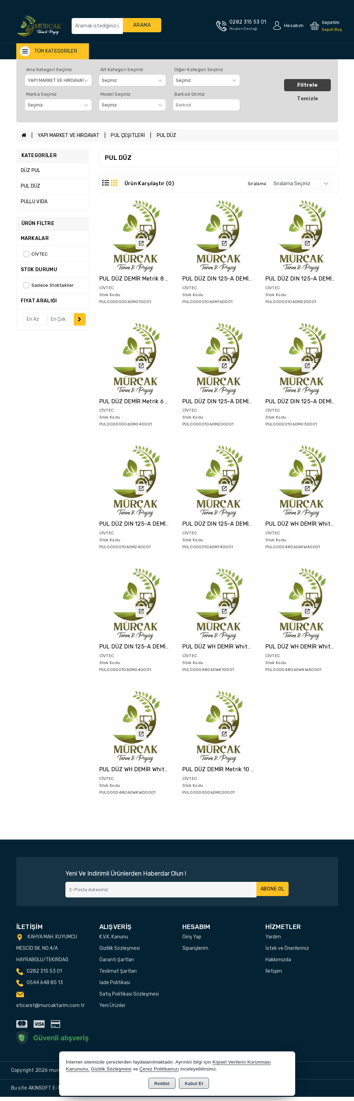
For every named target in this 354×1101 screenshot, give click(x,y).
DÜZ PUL (30, 170)
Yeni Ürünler (112, 1009)
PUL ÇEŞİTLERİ (128, 135)
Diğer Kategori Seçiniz (199, 69)
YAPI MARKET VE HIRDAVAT (68, 135)
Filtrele (307, 85)
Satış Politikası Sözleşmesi (129, 998)
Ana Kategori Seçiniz (49, 69)
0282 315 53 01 (44, 975)
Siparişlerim (195, 952)
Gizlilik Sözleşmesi (119, 952)
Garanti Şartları (116, 963)
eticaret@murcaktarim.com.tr (50, 1009)
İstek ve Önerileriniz (287, 952)
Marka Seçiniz (41, 94)
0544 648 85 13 (45, 986)
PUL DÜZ (166, 135)
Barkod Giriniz (189, 94)
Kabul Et (194, 1083)
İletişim (273, 975)
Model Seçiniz (115, 94)
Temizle (307, 98)
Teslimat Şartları (118, 975)
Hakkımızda (278, 963)
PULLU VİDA (34, 202)
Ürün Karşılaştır (149, 184)
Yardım (273, 941)
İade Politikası (114, 986)
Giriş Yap (191, 941)
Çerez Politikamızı (159, 1069)
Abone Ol (271, 893)
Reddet (162, 1083)
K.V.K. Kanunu (113, 941)
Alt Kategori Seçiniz (122, 69)
